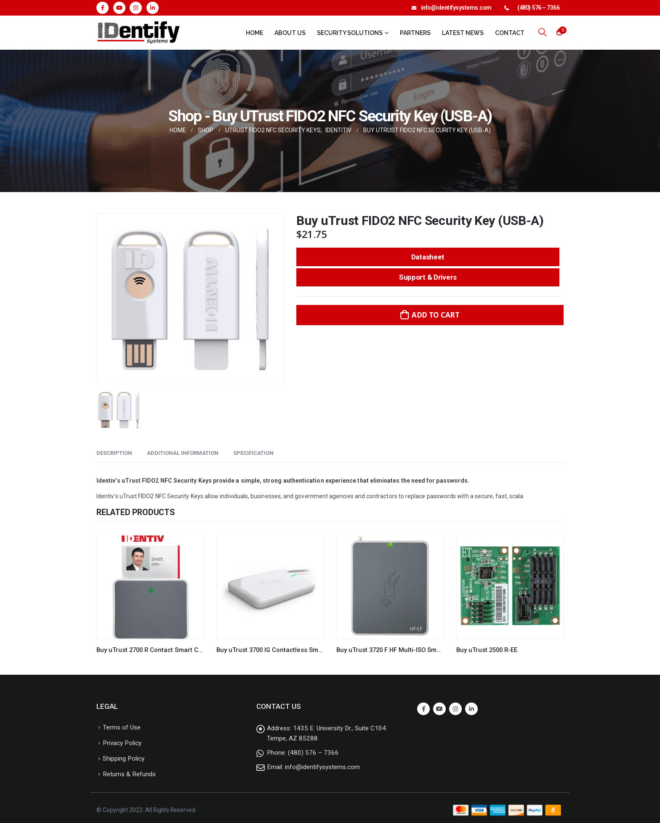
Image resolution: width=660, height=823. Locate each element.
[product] (150, 585)
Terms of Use (122, 727)
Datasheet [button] (427, 257)
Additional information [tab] (182, 453)
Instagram (455, 709)
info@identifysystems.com (456, 7)
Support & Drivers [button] (428, 277)
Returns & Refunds (129, 774)
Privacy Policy (122, 743)
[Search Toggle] (543, 32)
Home (254, 32)
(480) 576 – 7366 (538, 7)
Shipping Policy (123, 758)
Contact (509, 32)
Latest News (463, 32)
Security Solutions (350, 32)
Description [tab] (114, 453)
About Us (290, 32)
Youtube (439, 709)
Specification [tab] (253, 453)
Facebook (423, 709)
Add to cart (436, 315)
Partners (415, 32)
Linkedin (471, 709)
